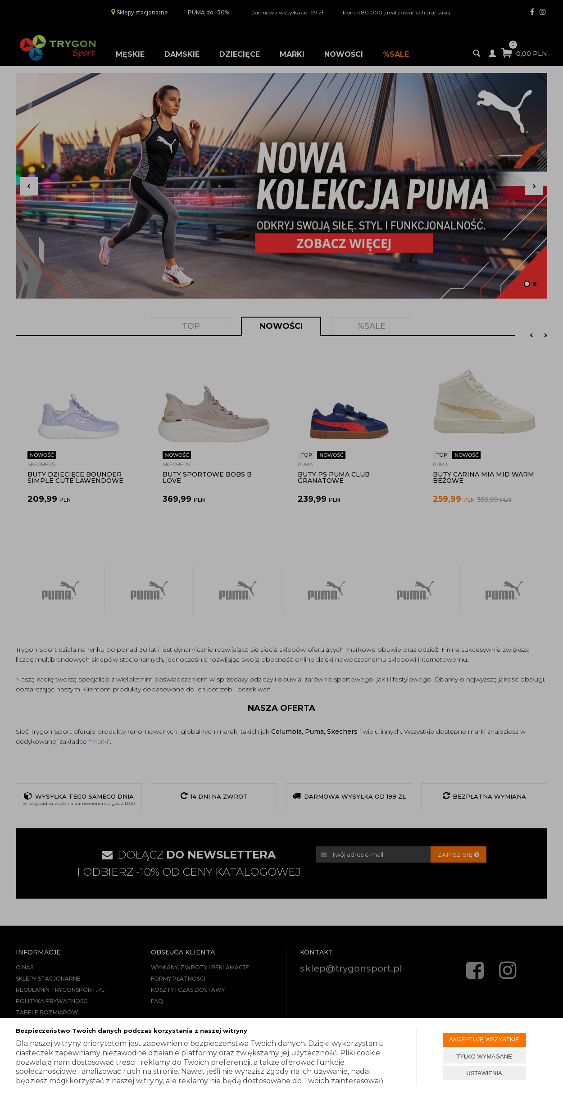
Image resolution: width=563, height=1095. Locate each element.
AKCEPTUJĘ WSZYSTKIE (484, 1039)
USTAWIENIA (484, 1073)
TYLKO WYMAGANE (484, 1056)
